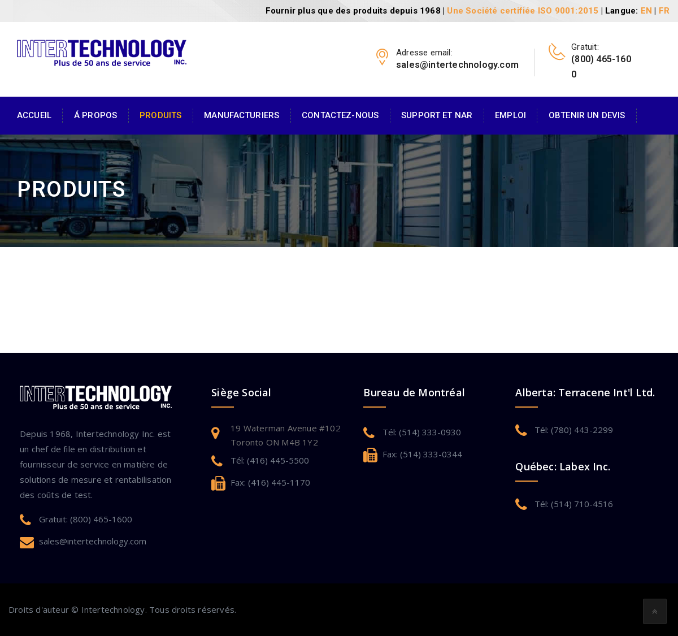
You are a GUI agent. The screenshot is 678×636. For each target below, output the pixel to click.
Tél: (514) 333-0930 (422, 432)
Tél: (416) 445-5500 (270, 460)
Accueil (34, 115)
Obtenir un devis (587, 115)
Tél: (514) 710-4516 (573, 503)
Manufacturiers (241, 115)
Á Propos (95, 115)
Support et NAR (436, 115)
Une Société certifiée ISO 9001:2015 (522, 11)
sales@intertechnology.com (92, 541)
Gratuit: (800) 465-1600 (85, 519)
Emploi (510, 115)
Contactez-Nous (340, 115)
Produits (160, 115)
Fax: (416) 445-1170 (270, 482)
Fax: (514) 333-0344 (422, 454)
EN (646, 11)
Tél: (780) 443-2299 (573, 429)
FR (664, 11)
